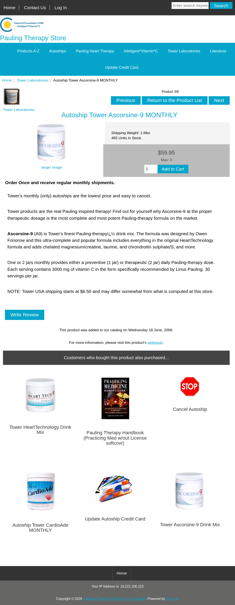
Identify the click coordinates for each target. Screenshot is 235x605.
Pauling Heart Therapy (95, 51)
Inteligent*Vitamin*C (141, 51)
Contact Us (35, 7)
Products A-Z (28, 51)
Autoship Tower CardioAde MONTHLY (40, 528)
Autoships (57, 51)
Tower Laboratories (32, 80)
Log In (60, 7)
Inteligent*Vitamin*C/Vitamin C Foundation (114, 599)
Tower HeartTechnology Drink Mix (40, 430)
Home (10, 7)
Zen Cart (172, 599)
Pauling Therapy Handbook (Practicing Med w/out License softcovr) (115, 438)
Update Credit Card (121, 67)
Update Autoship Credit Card (115, 519)
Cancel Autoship (190, 409)
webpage (155, 342)
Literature (218, 51)
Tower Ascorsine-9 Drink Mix (190, 524)
